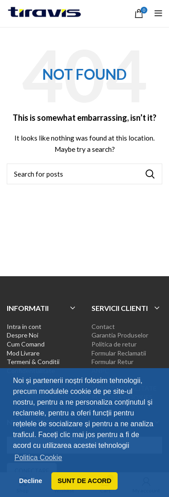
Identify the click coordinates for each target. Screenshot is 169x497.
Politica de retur (114, 344)
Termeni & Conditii (33, 361)
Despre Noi (22, 335)
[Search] (84, 174)
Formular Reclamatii (118, 353)
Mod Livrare (23, 353)
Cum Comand (26, 344)
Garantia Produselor (119, 335)
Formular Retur (112, 361)
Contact (103, 326)
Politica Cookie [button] (38, 457)
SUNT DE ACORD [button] (84, 480)
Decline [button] (30, 480)
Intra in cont (24, 326)
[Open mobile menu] (158, 14)
